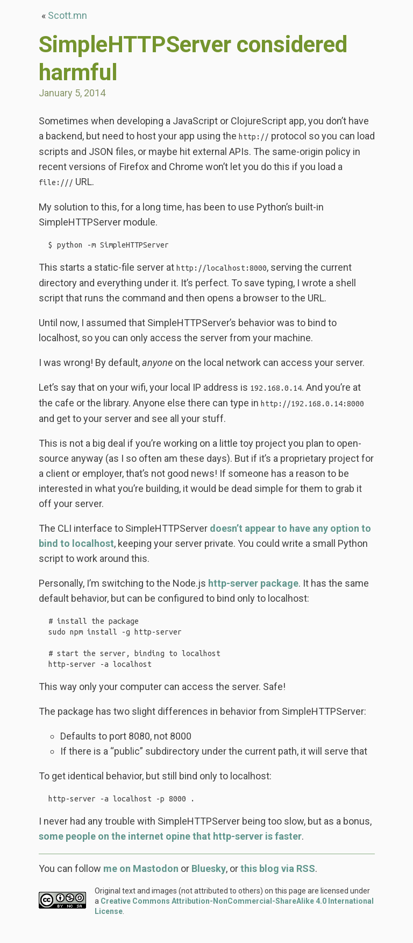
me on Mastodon (141, 883)
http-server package (253, 585)
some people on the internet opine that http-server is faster (170, 851)
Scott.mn (67, 15)
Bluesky (208, 883)
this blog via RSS (277, 883)
